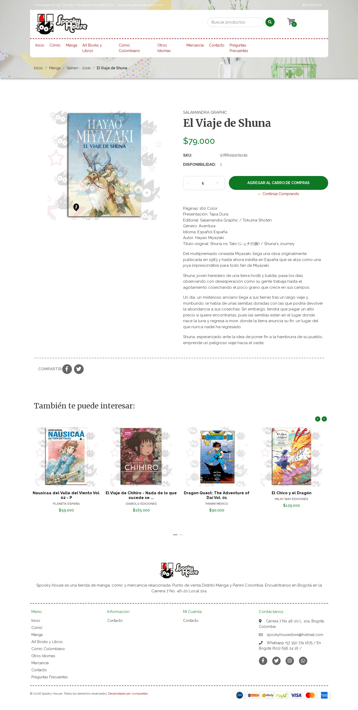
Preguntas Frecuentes (239, 48)
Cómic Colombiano (129, 48)
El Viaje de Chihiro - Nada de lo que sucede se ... (141, 495)
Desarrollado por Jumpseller (127, 693)
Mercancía (195, 45)
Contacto (216, 45)
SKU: (187, 155)
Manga (71, 45)
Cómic (55, 45)
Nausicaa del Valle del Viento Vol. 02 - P (66, 495)
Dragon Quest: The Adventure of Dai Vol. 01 (216, 495)
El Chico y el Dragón (292, 493)
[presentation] (317, 419)
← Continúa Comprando (278, 194)
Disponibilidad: (199, 164)
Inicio (39, 45)
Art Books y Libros (92, 48)
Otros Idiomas (164, 48)
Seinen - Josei (78, 68)
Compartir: (48, 369)
